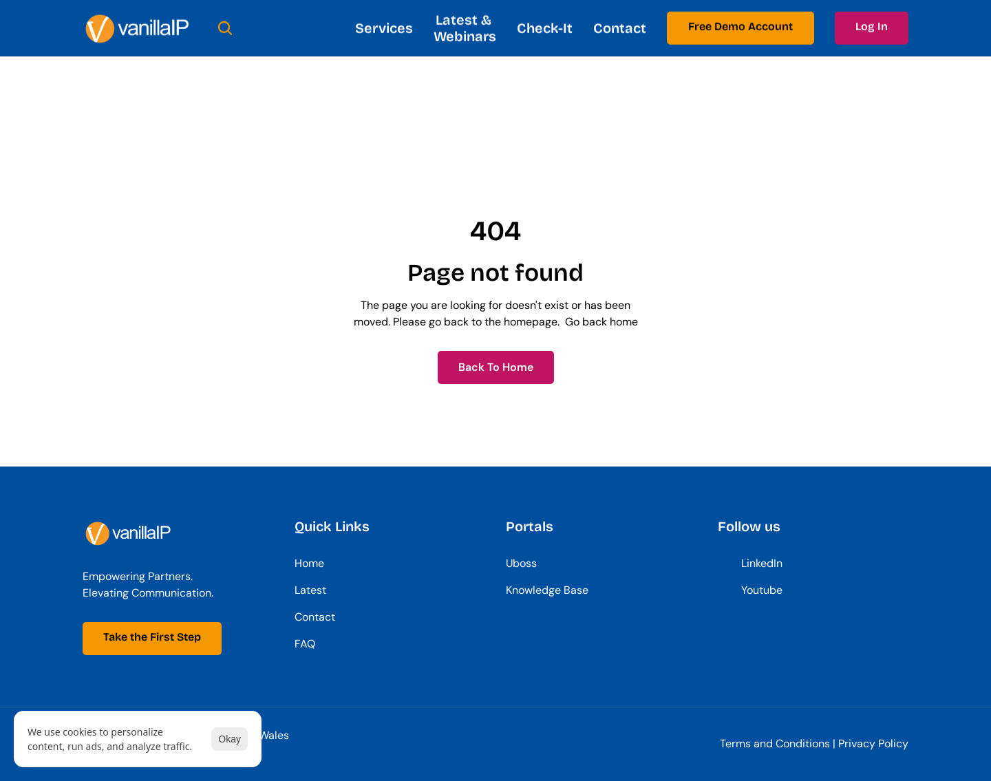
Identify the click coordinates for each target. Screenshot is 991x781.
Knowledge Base (547, 590)
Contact (619, 27)
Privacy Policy (873, 743)
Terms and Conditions (775, 743)
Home (309, 563)
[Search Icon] (225, 27)
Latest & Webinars (465, 27)
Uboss (521, 563)
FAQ (305, 643)
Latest (310, 590)
